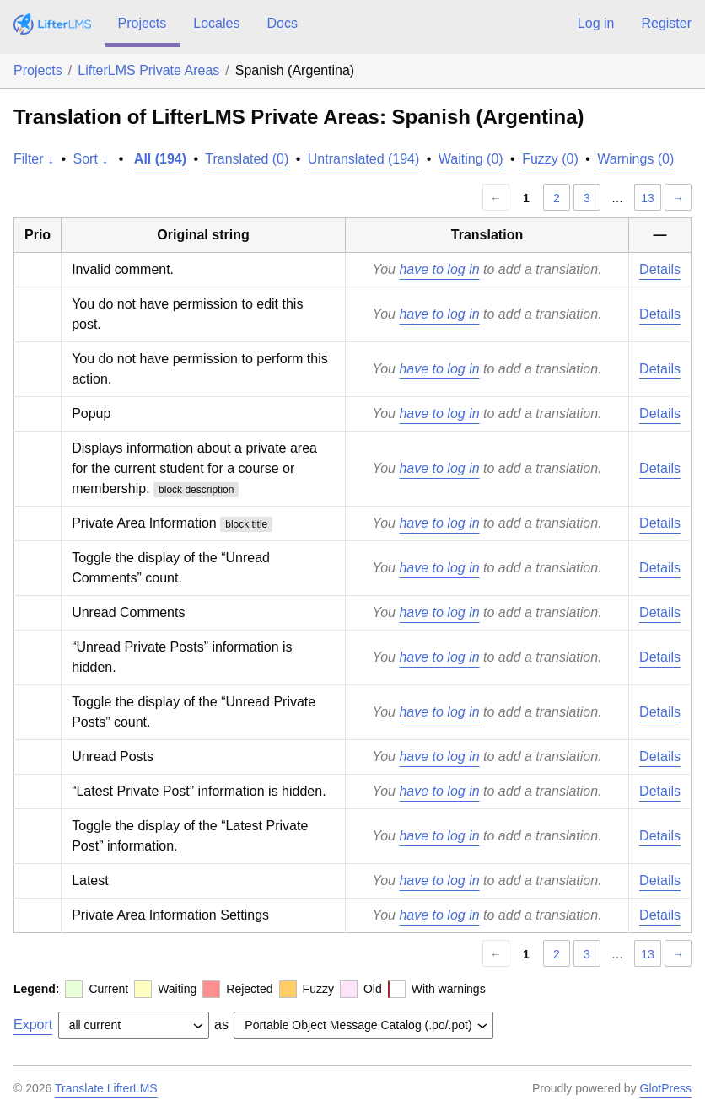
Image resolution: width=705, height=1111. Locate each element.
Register (666, 23)
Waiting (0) (471, 159)
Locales (216, 23)
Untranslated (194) (364, 159)
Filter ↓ (33, 159)
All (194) (160, 159)
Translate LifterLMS (106, 1088)
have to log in (439, 269)
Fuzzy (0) (550, 159)
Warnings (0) (635, 159)
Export (32, 1024)
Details (660, 269)
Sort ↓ (91, 159)
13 (647, 198)
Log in (596, 23)
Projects (142, 23)
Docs (281, 23)
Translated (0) (246, 159)
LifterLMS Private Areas (148, 70)
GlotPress (666, 1088)
